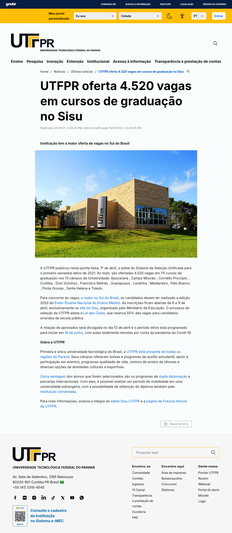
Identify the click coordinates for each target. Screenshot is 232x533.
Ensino (17, 61)
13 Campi (138, 490)
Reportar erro (176, 424)
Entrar (218, 16)
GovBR (11, 4)
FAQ (135, 517)
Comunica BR (108, 4)
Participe (165, 4)
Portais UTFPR (208, 472)
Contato (137, 478)
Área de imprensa (173, 472)
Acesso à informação (138, 4)
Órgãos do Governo (214, 4)
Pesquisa (35, 61)
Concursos (169, 484)
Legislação (186, 4)
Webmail (204, 484)
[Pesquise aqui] (172, 452)
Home (44, 71)
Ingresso (138, 484)
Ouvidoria (139, 512)
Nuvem (203, 478)
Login (202, 501)
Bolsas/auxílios (171, 478)
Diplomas (167, 490)
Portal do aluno (208, 490)
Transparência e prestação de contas (188, 61)
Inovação (55, 61)
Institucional (98, 61)
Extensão (75, 61)
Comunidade (141, 472)
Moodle (203, 495)
